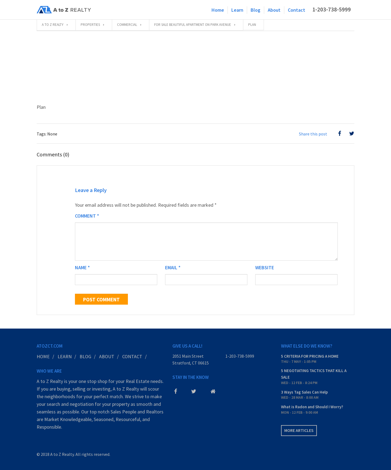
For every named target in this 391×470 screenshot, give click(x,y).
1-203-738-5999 (331, 9)
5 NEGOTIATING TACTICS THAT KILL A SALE (313, 374)
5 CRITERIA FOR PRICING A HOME (310, 356)
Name (82, 267)
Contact (296, 10)
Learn (237, 10)
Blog (255, 10)
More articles (299, 430)
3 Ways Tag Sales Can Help (304, 392)
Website (264, 267)
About (274, 10)
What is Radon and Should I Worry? (312, 406)
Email (173, 267)
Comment (87, 216)
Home (218, 10)
